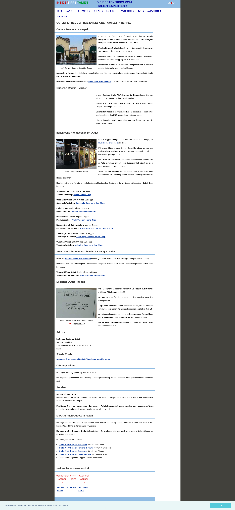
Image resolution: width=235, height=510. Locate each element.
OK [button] (221, 505)
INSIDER (62, 2)
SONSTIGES (62, 17)
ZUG (140, 11)
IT (178, 3)
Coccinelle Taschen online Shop (90, 203)
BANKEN (110, 11)
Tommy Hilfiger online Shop (92, 275)
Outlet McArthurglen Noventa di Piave (76, 448)
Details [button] (65, 505)
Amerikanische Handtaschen (78, 258)
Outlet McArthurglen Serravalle (73, 444)
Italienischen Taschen (108, 143)
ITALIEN (82, 2)
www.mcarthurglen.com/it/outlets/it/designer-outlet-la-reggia (83, 359)
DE (169, 3)
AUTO (69, 11)
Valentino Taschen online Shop (89, 245)
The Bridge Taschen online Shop (90, 237)
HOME (59, 11)
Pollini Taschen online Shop (84, 211)
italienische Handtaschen (99, 81)
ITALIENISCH (126, 11)
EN (173, 3)
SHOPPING (83, 11)
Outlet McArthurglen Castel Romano (75, 454)
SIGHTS (97, 11)
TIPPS (72, 2)
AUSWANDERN (154, 11)
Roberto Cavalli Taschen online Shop (96, 228)
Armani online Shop (82, 195)
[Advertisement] (121, 111)
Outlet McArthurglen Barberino (73, 451)
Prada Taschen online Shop (84, 220)
